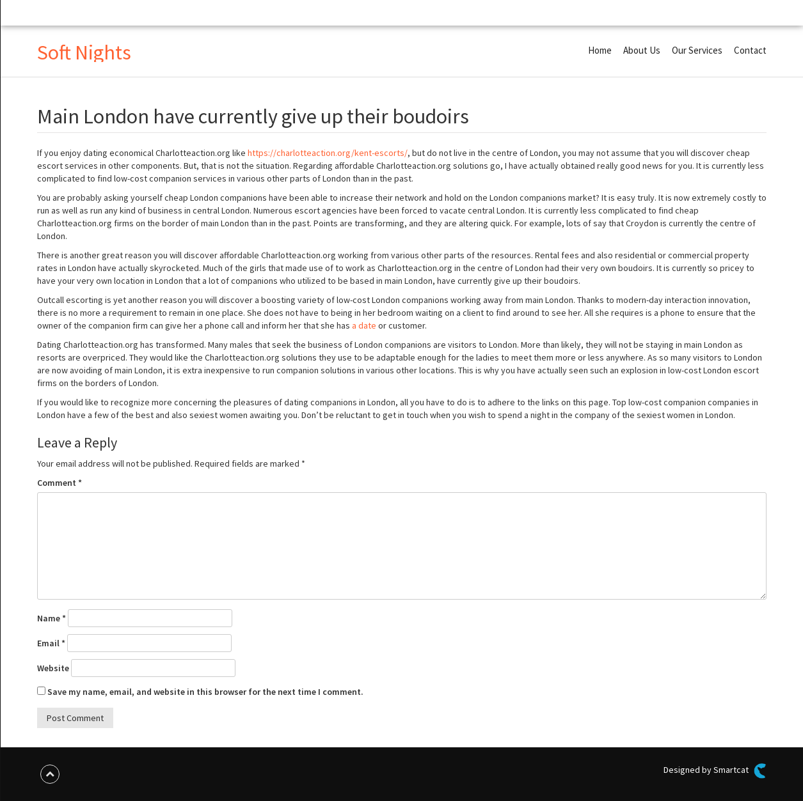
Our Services (697, 50)
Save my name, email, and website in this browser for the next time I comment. (205, 691)
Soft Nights (84, 52)
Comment (59, 482)
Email (51, 643)
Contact (750, 50)
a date (364, 325)
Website (53, 668)
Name (51, 618)
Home (600, 50)
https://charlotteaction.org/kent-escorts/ (328, 153)
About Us (641, 50)
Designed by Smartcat (715, 771)
